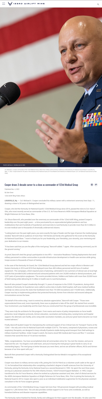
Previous (5, 86)
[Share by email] (96, 184)
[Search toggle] (98, 3)
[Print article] (92, 184)
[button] (3, 3)
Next (97, 86)
